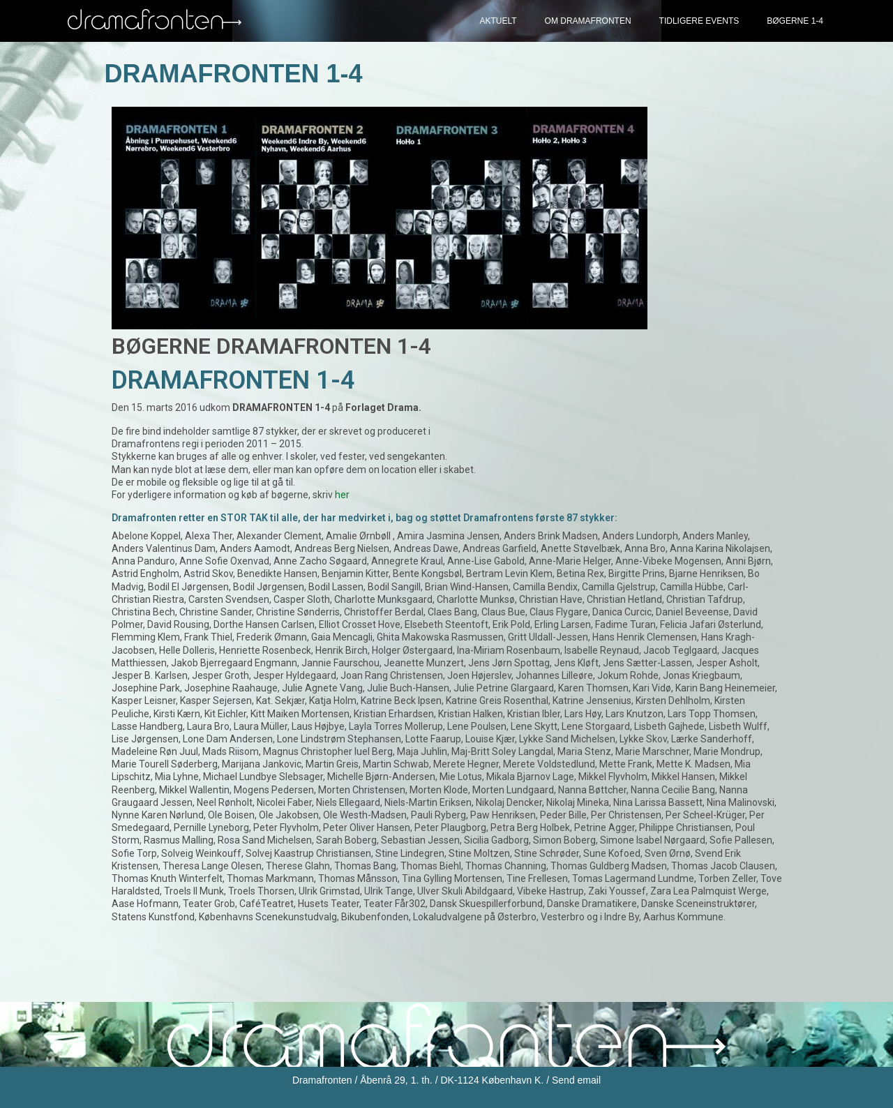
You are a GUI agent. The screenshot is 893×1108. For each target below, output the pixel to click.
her (342, 494)
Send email (576, 1080)
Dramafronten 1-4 (234, 73)
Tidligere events (699, 21)
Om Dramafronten (588, 21)
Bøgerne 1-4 (795, 21)
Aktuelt (497, 21)
